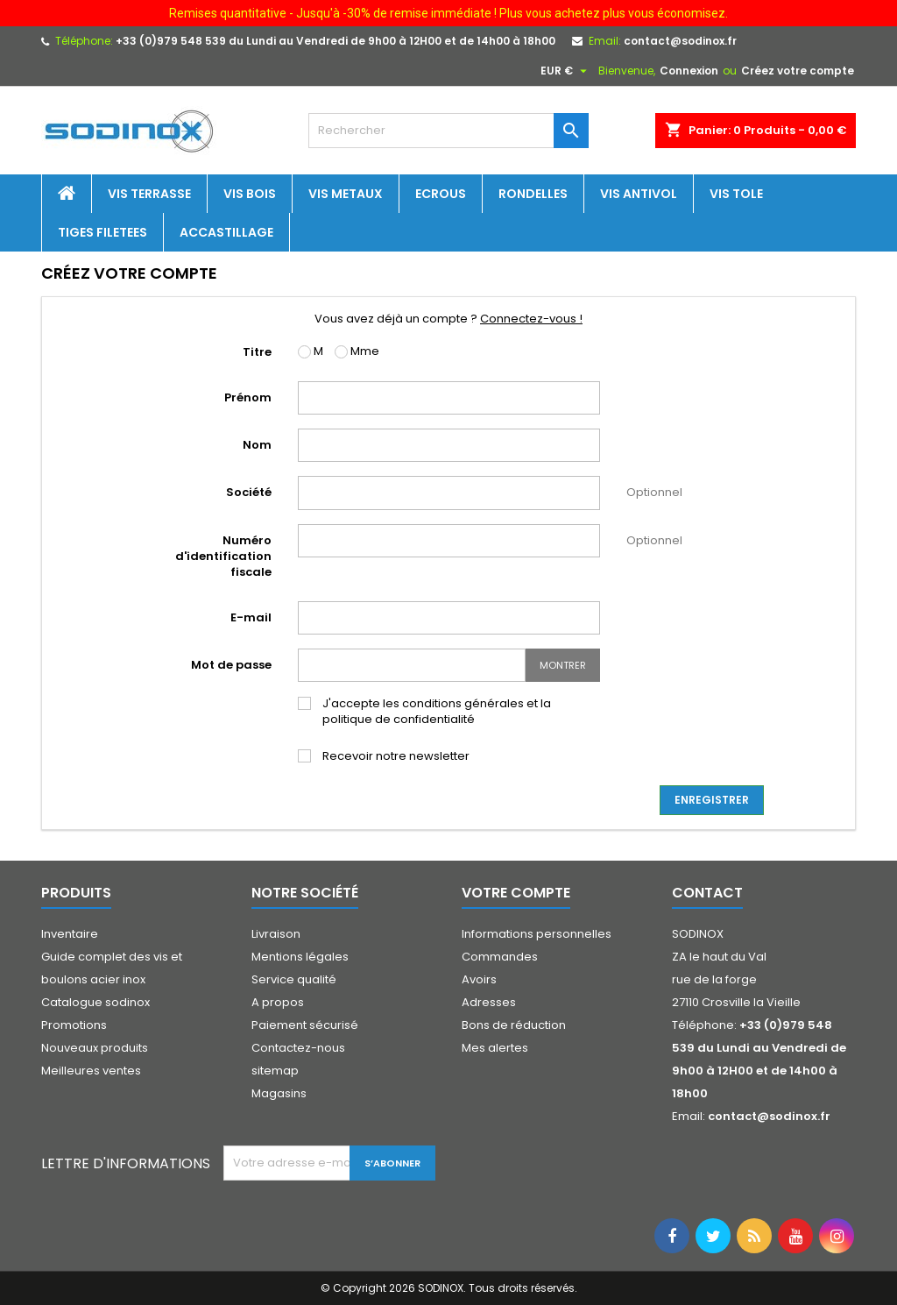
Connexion (689, 70)
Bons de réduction (514, 1025)
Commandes (500, 956)
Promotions (74, 1025)
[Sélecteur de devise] (565, 71)
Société (249, 492)
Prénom (248, 397)
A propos (277, 1002)
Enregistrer (712, 799)
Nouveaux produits (94, 1047)
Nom (257, 444)
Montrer (563, 665)
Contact (707, 893)
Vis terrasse (149, 193)
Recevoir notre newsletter (396, 756)
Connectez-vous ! (531, 318)
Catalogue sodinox (95, 1002)
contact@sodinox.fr (680, 40)
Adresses (489, 1002)
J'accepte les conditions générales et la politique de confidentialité (436, 711)
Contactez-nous (298, 1047)
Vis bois (249, 193)
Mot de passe (231, 664)
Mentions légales (300, 956)
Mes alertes (495, 1047)
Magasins (279, 1093)
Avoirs (479, 979)
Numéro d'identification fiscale (223, 556)
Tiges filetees (102, 232)
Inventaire (69, 934)
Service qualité (293, 979)
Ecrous (440, 193)
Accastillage (226, 232)
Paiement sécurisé (304, 1025)
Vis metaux (345, 193)
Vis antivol (638, 193)
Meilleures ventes (91, 1070)
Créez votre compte (797, 70)
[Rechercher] (448, 130)
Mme (357, 351)
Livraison (275, 934)
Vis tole (736, 193)
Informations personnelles (536, 934)
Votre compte (516, 893)
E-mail (251, 617)
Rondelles (533, 193)
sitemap (275, 1070)
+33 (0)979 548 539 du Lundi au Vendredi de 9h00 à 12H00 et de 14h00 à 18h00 (335, 40)
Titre (257, 352)
